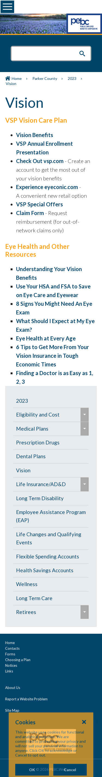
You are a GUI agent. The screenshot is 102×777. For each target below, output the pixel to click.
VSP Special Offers (39, 204)
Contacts (12, 648)
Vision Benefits (34, 135)
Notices (11, 665)
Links (9, 671)
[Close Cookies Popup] (84, 745)
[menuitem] (51, 401)
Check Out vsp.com (40, 161)
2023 (72, 78)
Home (17, 78)
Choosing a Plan (17, 660)
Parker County (44, 78)
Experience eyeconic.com (47, 187)
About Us (12, 687)
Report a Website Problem (26, 699)
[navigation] (51, 506)
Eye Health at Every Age (46, 338)
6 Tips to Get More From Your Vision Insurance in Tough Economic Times (52, 356)
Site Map (12, 710)
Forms (10, 654)
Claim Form (30, 213)
